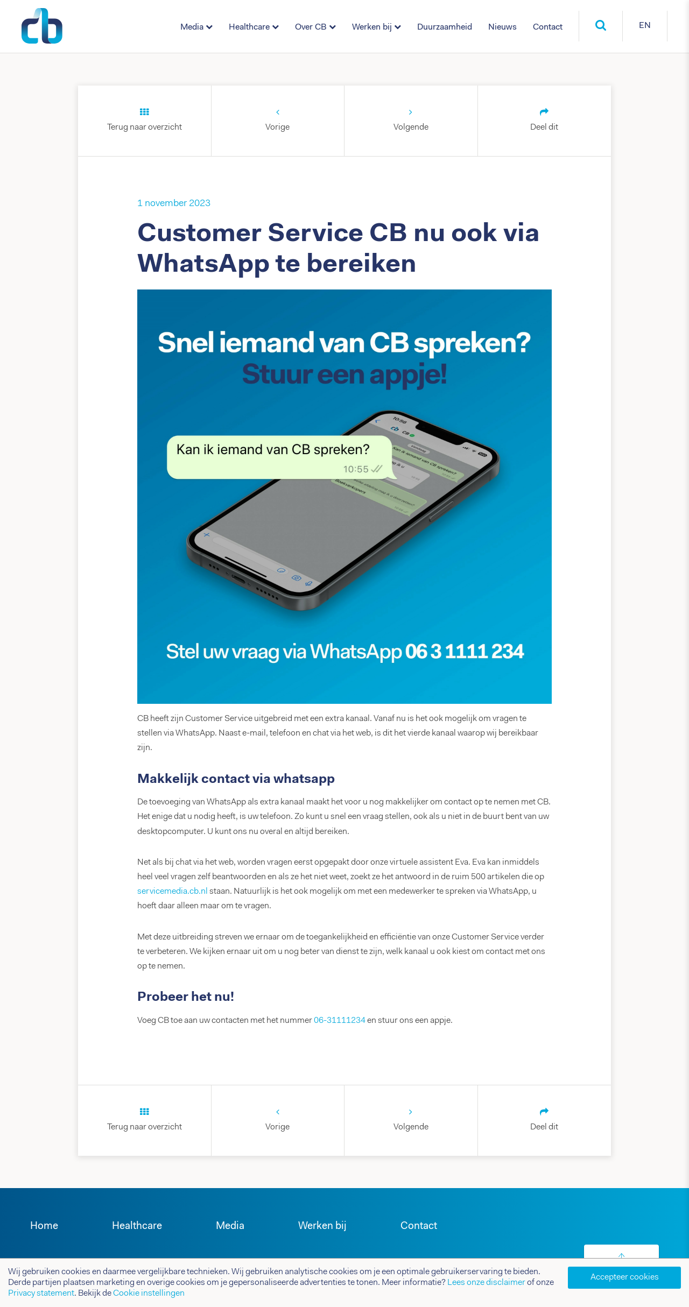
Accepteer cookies (624, 1277)
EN (645, 26)
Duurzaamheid (444, 27)
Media (191, 27)
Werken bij (372, 27)
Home (44, 1226)
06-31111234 (339, 1020)
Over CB (311, 27)
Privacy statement (41, 1293)
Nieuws (502, 27)
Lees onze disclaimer (486, 1282)
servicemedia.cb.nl (172, 891)
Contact (548, 27)
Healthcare (249, 27)
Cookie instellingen (149, 1293)
